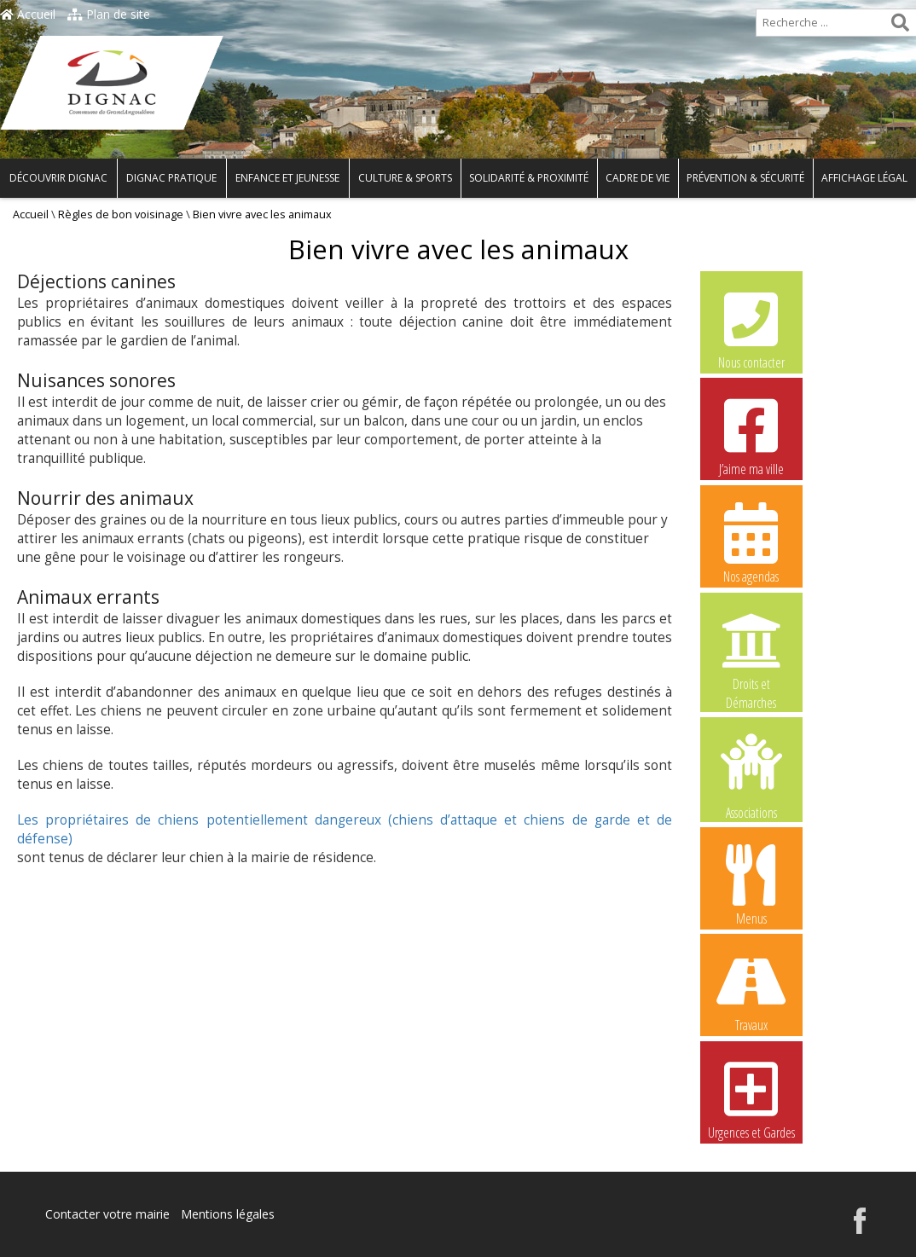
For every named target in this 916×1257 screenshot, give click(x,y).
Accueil (27, 14)
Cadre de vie (638, 178)
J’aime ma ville (751, 434)
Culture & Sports (405, 178)
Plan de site (108, 14)
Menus (751, 884)
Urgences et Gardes (751, 1098)
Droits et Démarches (751, 650)
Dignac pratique (171, 178)
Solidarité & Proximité (528, 178)
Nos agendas (751, 542)
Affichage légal (864, 178)
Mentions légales (228, 1214)
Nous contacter (751, 328)
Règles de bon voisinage (120, 214)
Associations (751, 775)
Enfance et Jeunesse (287, 178)
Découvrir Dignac (58, 178)
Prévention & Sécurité (745, 178)
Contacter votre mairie (107, 1214)
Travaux (751, 990)
